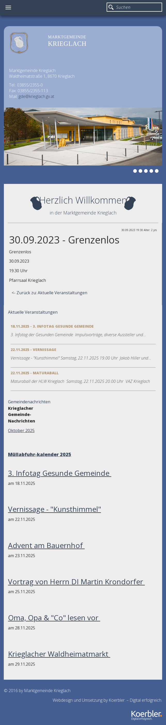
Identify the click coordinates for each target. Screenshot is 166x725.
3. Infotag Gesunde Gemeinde (59, 473)
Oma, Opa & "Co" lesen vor (54, 617)
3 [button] (141, 171)
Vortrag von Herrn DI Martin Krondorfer (76, 581)
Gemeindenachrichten (29, 402)
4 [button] (146, 171)
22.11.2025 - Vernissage (33, 349)
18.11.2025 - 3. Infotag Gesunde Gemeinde (52, 326)
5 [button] (152, 171)
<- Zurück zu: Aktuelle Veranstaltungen (49, 293)
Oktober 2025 (21, 430)
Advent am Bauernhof (46, 545)
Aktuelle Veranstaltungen (33, 312)
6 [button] (157, 171)
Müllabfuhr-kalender (33, 454)
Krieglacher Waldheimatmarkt (59, 654)
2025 (65, 454)
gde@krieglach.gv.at (36, 96)
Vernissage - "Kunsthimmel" (54, 509)
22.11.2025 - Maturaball (35, 372)
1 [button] (130, 171)
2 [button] (135, 171)
